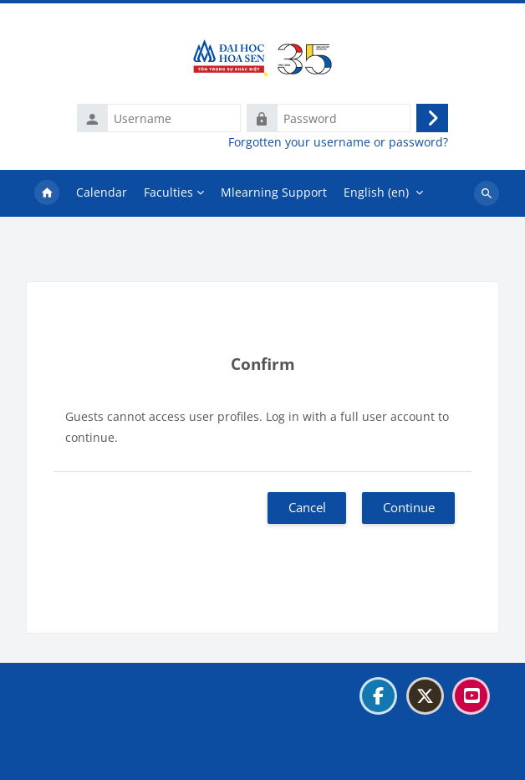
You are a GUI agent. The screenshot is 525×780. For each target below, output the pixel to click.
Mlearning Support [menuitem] (274, 192)
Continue (409, 507)
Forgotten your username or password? (338, 142)
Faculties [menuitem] (168, 192)
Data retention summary (103, 737)
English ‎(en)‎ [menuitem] (376, 192)
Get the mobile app (89, 758)
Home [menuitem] (47, 193)
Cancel (307, 507)
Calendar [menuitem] (101, 192)
